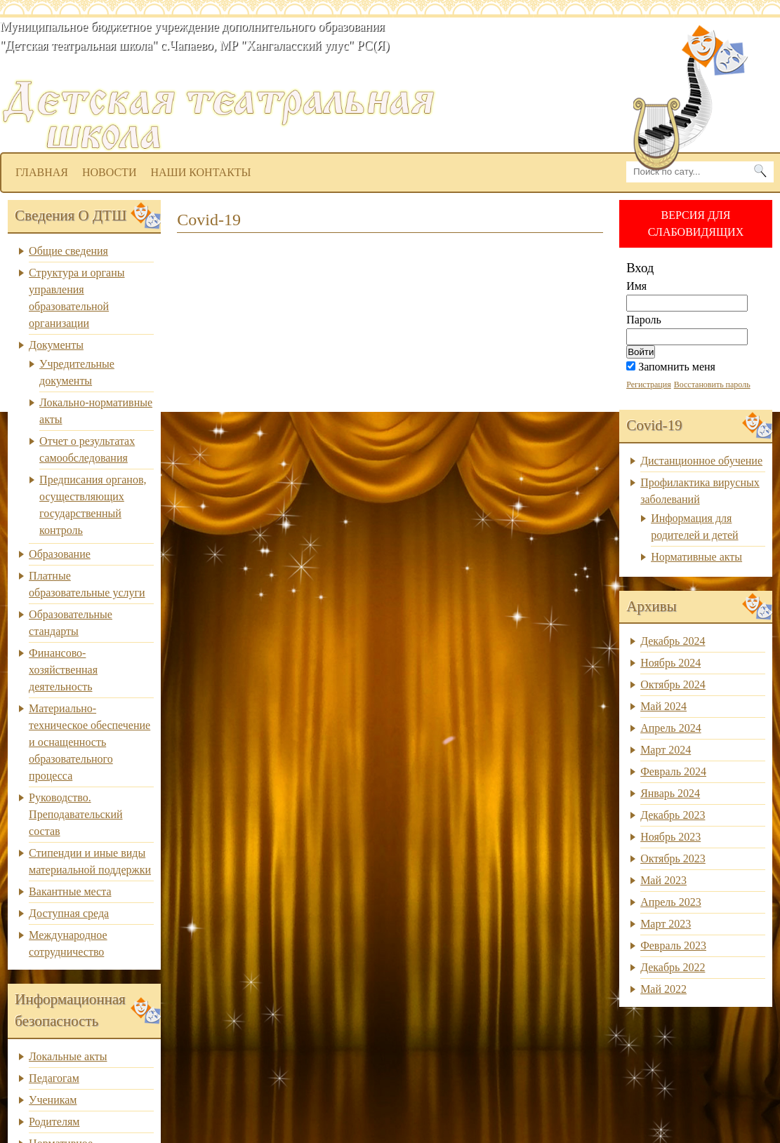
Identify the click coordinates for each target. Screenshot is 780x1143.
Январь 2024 (670, 793)
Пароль (643, 320)
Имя (636, 286)
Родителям (54, 1122)
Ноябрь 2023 (670, 837)
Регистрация (648, 384)
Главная (41, 172)
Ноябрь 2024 (670, 663)
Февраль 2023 (673, 945)
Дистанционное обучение (701, 461)
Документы (56, 345)
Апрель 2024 (670, 728)
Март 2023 (665, 924)
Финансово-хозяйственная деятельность (63, 670)
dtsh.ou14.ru (398, 67)
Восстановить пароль (712, 384)
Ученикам (53, 1100)
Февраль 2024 (673, 771)
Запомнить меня (670, 367)
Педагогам (54, 1078)
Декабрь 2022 (672, 967)
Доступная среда (69, 913)
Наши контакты (200, 172)
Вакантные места (70, 891)
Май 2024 (663, 706)
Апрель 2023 (670, 902)
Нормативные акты (696, 557)
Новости (109, 172)
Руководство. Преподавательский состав (75, 814)
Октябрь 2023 (673, 858)
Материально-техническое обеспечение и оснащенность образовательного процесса (89, 742)
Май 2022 (663, 989)
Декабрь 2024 (672, 641)
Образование (60, 554)
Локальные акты (68, 1056)
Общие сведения (68, 251)
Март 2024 (665, 750)
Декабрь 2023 (672, 815)
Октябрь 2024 (673, 684)
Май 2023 (663, 880)
